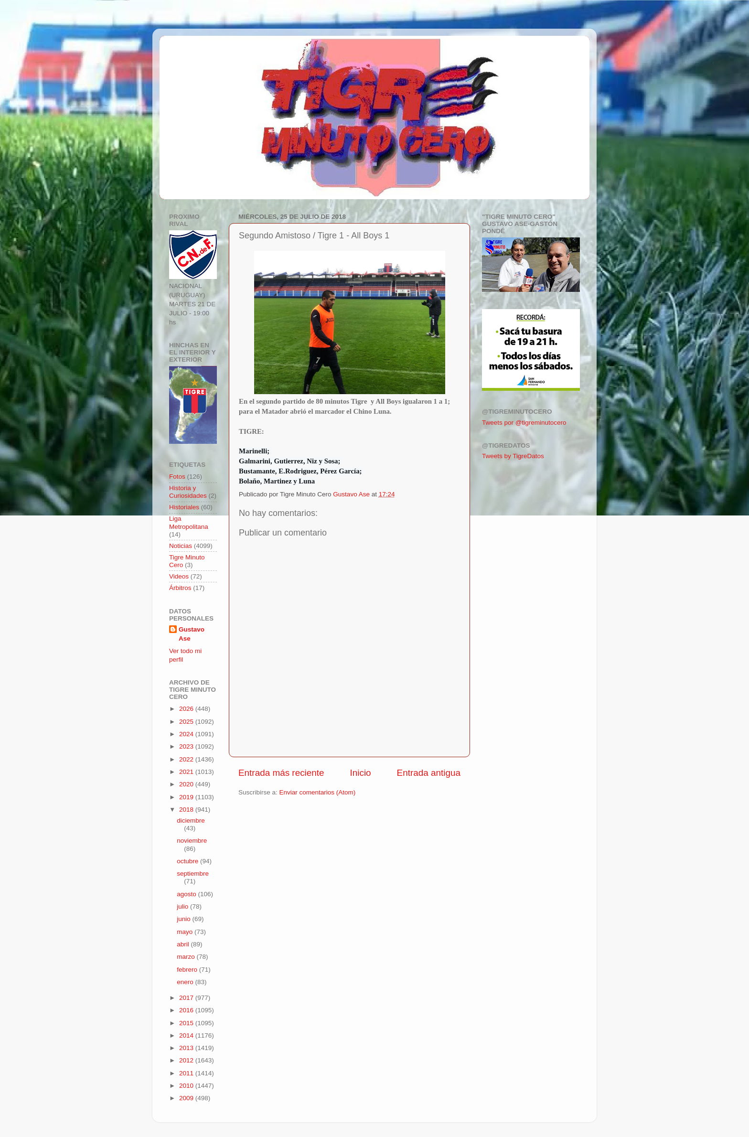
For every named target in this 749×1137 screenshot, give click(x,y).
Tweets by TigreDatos (513, 456)
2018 (187, 809)
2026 (187, 708)
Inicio (360, 773)
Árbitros (180, 587)
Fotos (177, 476)
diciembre (191, 820)
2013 (187, 1047)
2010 (187, 1085)
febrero (188, 969)
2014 (187, 1035)
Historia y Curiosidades (188, 491)
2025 (187, 721)
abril (184, 944)
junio (184, 918)
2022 (187, 759)
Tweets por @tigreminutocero (524, 422)
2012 (187, 1060)
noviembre (192, 840)
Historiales (184, 507)
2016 (187, 1010)
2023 (187, 746)
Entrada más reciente (281, 773)
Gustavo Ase (191, 634)
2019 (187, 797)
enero (186, 982)
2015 (187, 1023)
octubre (188, 861)
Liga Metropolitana (188, 522)
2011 (187, 1073)
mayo (185, 931)
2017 (187, 997)
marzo (186, 956)
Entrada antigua (428, 773)
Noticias (180, 545)
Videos (179, 576)
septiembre (193, 873)
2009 (187, 1098)
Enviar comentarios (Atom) (317, 792)
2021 (187, 771)
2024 (187, 734)
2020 (187, 784)
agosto (187, 894)
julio (183, 906)
